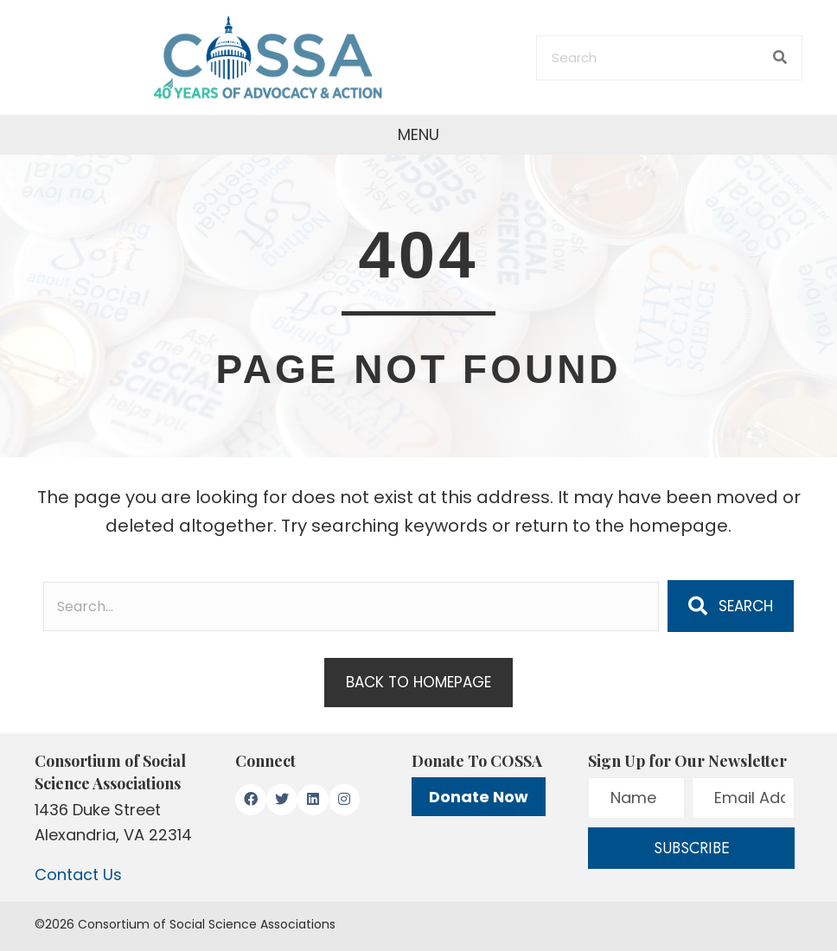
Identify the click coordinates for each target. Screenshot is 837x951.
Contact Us (78, 874)
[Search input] (351, 606)
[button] (731, 606)
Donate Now (478, 796)
